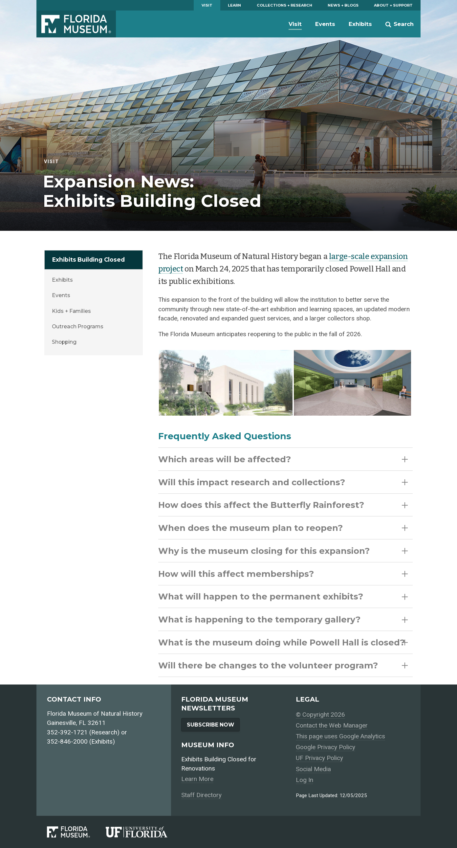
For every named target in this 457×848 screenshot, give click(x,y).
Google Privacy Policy (325, 747)
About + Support (393, 5)
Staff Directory (201, 795)
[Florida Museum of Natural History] (76, 832)
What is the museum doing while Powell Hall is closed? (282, 642)
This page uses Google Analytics (340, 736)
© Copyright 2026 (320, 714)
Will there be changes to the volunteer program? (282, 665)
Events (325, 24)
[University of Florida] (144, 832)
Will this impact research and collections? (282, 482)
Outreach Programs (77, 326)
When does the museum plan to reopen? (282, 528)
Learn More (197, 779)
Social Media (313, 769)
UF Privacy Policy (319, 758)
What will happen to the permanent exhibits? (282, 596)
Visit (207, 5)
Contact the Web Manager (332, 725)
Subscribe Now (210, 725)
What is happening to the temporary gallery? (282, 619)
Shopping (64, 342)
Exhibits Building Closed (88, 259)
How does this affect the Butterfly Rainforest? (282, 505)
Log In (304, 780)
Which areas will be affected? (282, 459)
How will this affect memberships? (282, 574)
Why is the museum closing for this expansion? (282, 551)
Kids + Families (71, 311)
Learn (234, 5)
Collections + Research (284, 5)
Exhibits (360, 24)
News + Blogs (343, 5)
